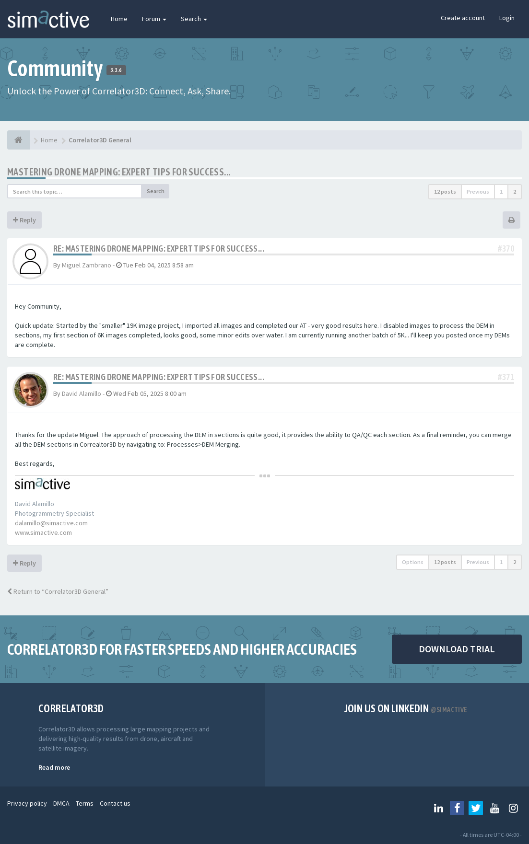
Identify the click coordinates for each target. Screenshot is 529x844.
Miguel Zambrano (86, 265)
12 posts (445, 191)
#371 (506, 377)
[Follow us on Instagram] (513, 808)
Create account (463, 17)
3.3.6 (116, 70)
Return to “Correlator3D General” (57, 591)
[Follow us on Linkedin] (438, 808)
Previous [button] (478, 191)
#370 (506, 248)
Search (194, 18)
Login (507, 17)
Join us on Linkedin (406, 708)
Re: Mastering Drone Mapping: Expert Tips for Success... (158, 248)
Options (412, 562)
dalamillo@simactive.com (51, 523)
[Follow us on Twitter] (476, 808)
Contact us (115, 803)
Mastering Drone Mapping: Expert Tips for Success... (118, 171)
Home (119, 18)
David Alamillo (81, 393)
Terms (85, 803)
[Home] (18, 140)
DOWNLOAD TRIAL (457, 649)
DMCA (61, 803)
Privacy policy (27, 803)
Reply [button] (24, 220)
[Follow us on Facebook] (457, 808)
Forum (154, 18)
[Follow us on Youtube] (494, 808)
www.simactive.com (43, 532)
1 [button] (501, 191)
